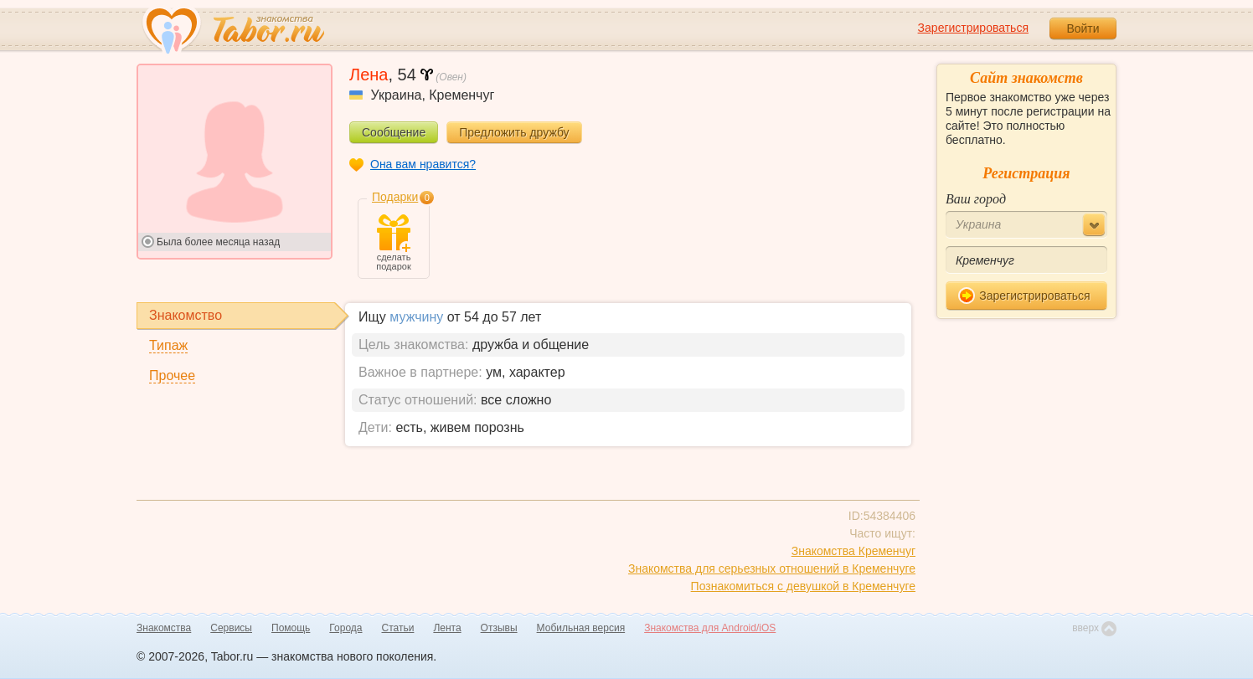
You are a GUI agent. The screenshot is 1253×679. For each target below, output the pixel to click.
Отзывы (499, 628)
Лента (447, 628)
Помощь (290, 628)
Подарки (395, 196)
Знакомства (164, 628)
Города (345, 628)
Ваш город (976, 199)
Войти (1082, 28)
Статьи (398, 628)
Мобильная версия (581, 628)
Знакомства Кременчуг (853, 551)
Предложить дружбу (514, 132)
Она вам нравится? (423, 164)
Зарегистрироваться (973, 27)
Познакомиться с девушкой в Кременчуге (803, 586)
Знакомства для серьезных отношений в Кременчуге (771, 568)
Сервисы (231, 628)
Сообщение (393, 132)
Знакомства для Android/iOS (710, 628)
